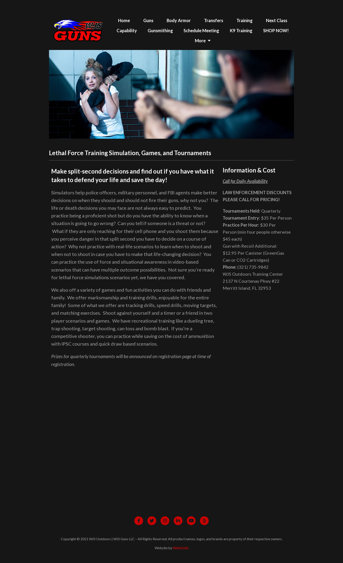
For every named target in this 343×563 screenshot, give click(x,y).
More (203, 40)
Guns (148, 20)
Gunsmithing (160, 30)
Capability (127, 30)
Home (124, 20)
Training (244, 20)
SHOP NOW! (276, 30)
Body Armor (179, 20)
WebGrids (181, 548)
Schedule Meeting (201, 30)
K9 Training (241, 30)
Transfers (213, 20)
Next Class (276, 20)
